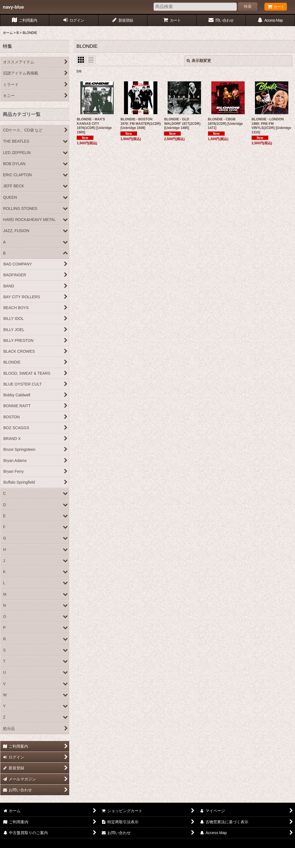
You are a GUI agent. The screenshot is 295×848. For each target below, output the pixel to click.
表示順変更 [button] (199, 60)
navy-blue (13, 6)
